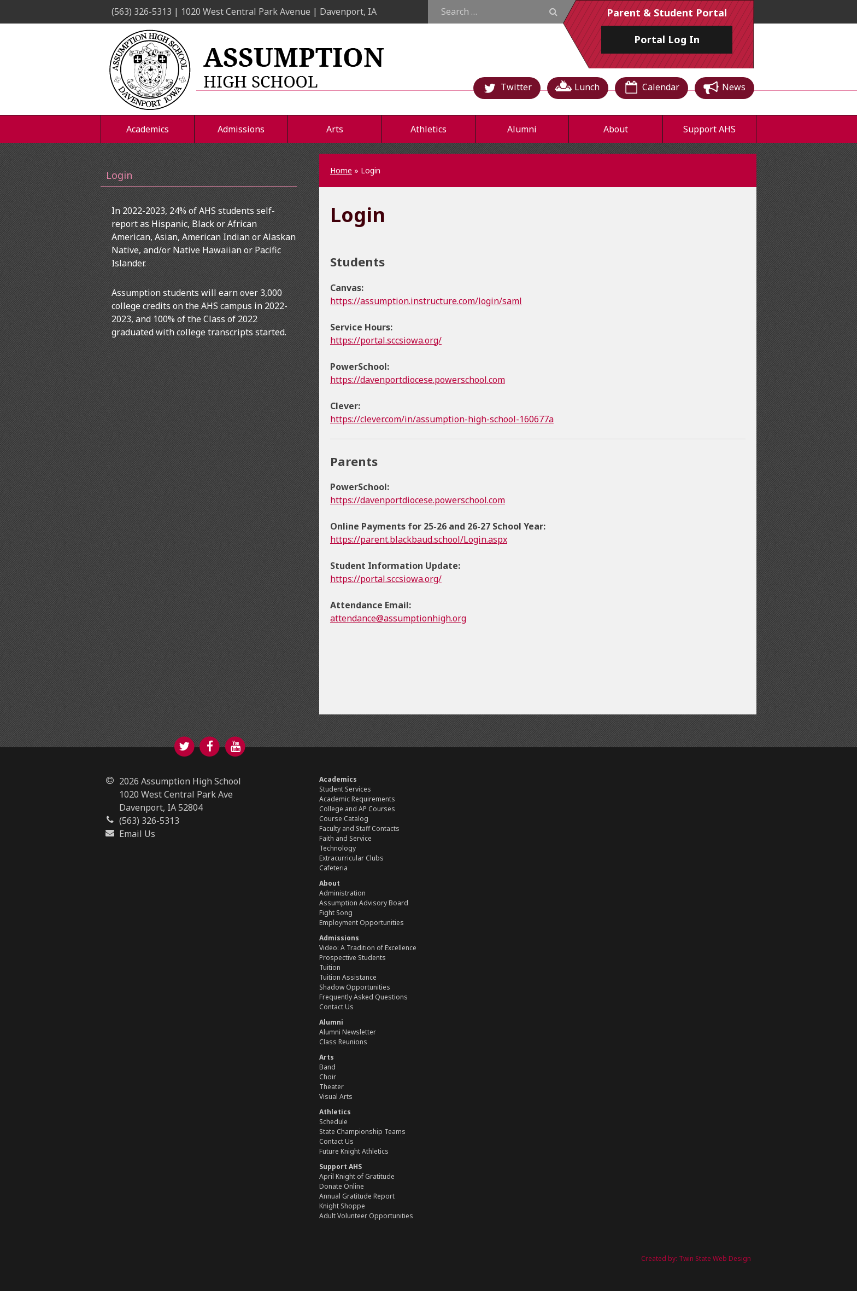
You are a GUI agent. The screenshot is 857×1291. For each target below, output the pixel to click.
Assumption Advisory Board (363, 903)
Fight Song (336, 912)
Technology (337, 848)
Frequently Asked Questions (363, 997)
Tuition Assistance (348, 977)
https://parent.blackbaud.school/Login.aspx (418, 539)
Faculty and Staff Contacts (359, 828)
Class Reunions (343, 1041)
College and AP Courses (357, 808)
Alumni (522, 129)
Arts (334, 129)
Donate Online (341, 1186)
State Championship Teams (362, 1131)
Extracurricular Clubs (351, 858)
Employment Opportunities (361, 922)
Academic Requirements (357, 799)
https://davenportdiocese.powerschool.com (417, 380)
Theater (331, 1086)
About (615, 129)
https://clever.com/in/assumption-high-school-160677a (442, 419)
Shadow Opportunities (354, 987)
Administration (342, 893)
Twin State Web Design (715, 1258)
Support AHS (709, 129)
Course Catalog (343, 818)
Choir (327, 1076)
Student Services (345, 789)
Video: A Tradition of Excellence (367, 947)
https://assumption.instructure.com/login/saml (426, 301)
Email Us (137, 834)
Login (119, 175)
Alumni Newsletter (347, 1032)
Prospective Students (352, 957)
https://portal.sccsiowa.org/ (386, 340)
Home (341, 170)
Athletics (428, 129)
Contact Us (336, 1006)
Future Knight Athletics (354, 1151)
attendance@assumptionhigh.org (398, 618)
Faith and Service (345, 838)
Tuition (330, 967)
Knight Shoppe (342, 1206)
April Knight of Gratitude (357, 1176)
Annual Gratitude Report (357, 1196)
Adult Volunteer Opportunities (366, 1215)
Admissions (241, 129)
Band (327, 1067)
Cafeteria (333, 868)
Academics (147, 129)
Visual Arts (336, 1096)
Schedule (333, 1121)
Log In (667, 39)
